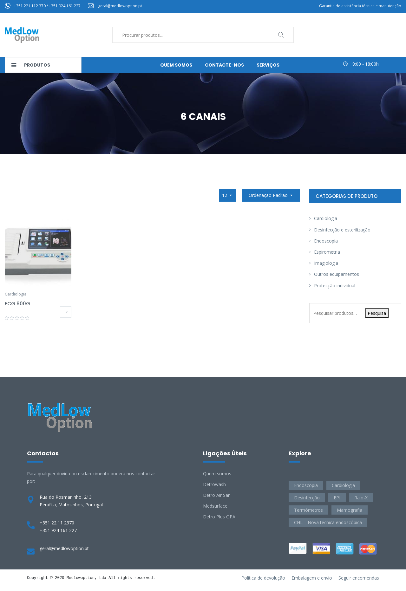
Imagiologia (326, 263)
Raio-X (361, 498)
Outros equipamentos (336, 274)
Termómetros (308, 510)
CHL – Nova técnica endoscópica (328, 522)
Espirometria (327, 252)
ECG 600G (17, 303)
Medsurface (215, 506)
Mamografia (349, 510)
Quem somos (217, 474)
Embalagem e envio (311, 578)
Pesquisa (377, 313)
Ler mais (65, 312)
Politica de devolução (263, 578)
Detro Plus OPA (219, 517)
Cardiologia (16, 294)
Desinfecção (307, 498)
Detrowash (214, 484)
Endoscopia (326, 241)
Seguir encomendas (358, 578)
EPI (337, 498)
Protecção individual (334, 286)
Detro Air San (217, 495)
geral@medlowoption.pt (120, 6)
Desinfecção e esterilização (342, 230)
